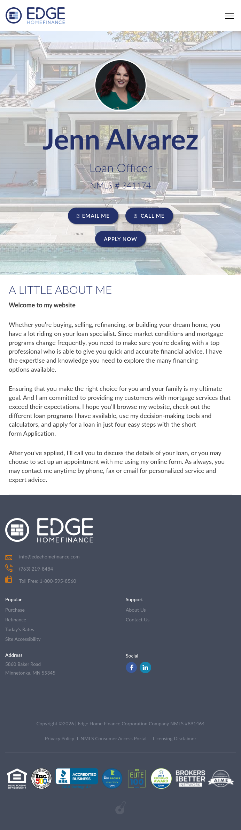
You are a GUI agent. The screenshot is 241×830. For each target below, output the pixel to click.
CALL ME (149, 215)
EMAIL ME (93, 215)
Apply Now (120, 239)
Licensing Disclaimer (174, 738)
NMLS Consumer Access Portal (113, 738)
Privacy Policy (59, 738)
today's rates (19, 629)
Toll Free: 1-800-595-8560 (40, 581)
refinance (15, 619)
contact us (137, 619)
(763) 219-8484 (36, 569)
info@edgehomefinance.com (49, 556)
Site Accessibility (23, 639)
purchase (15, 610)
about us (136, 610)
